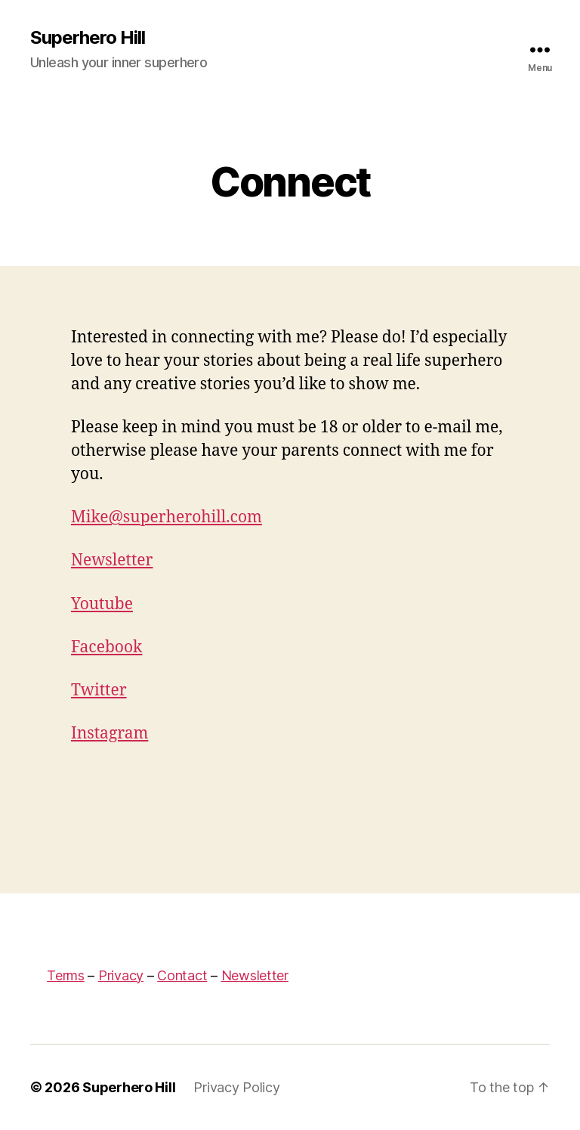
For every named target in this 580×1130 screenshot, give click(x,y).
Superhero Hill (87, 38)
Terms (66, 975)
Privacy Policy (236, 1087)
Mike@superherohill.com (166, 517)
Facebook (106, 647)
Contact (182, 975)
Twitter (99, 690)
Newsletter (112, 560)
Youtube (102, 604)
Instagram (109, 733)
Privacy (120, 975)
